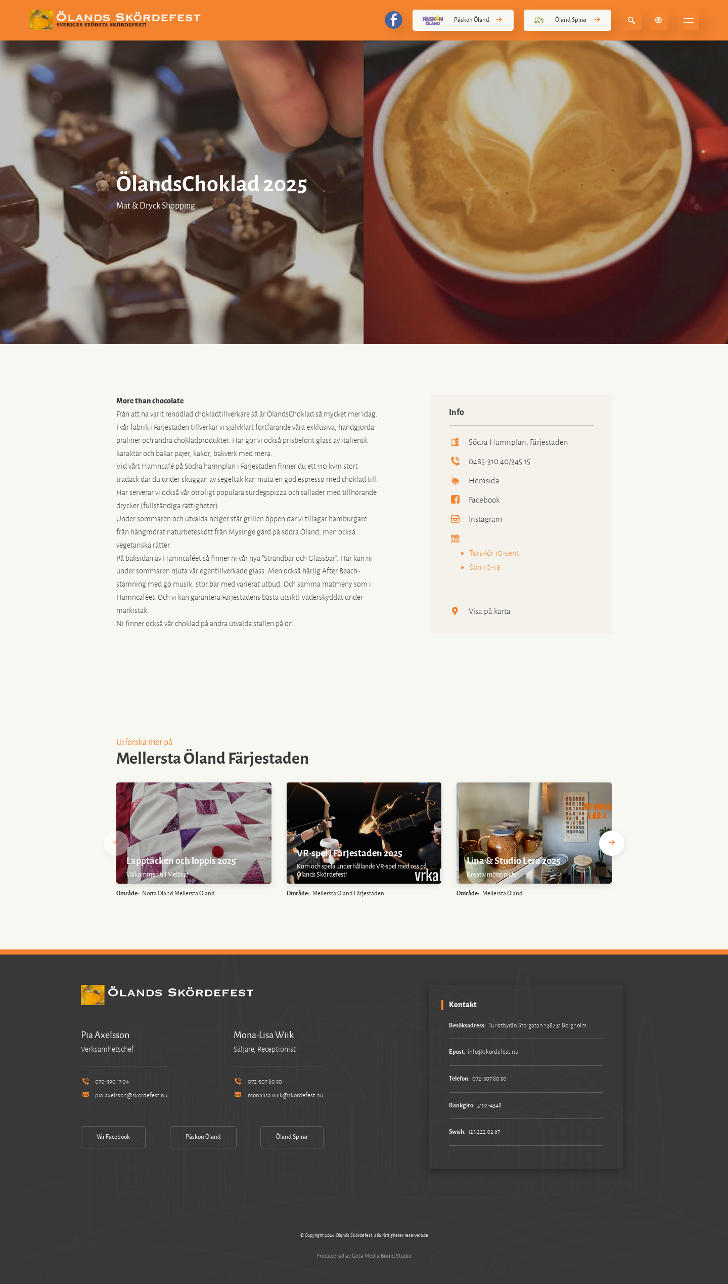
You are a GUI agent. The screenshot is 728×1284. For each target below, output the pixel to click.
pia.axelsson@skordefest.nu (124, 1095)
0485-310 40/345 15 (489, 461)
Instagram (476, 519)
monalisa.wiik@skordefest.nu (279, 1095)
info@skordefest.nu (493, 1052)
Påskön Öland (463, 20)
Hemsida (474, 480)
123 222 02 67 (484, 1132)
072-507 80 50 (258, 1082)
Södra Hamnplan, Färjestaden (508, 442)
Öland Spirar (567, 20)
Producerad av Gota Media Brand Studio (364, 1256)
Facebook (474, 499)
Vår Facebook (113, 1137)
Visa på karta (480, 611)
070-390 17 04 (105, 1082)
